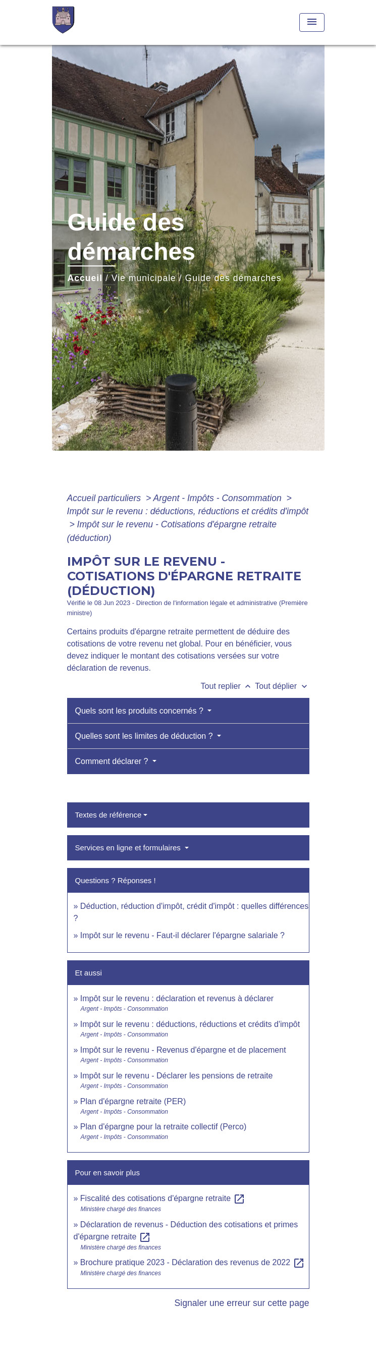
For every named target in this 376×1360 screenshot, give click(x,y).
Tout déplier (282, 686)
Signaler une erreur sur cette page (242, 1303)
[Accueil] (90, 22)
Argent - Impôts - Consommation (218, 498)
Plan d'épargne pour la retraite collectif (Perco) (163, 1126)
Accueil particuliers (105, 498)
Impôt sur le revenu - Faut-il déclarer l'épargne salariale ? (182, 935)
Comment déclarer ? (112, 761)
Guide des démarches (233, 278)
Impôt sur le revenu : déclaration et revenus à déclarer (177, 998)
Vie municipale (144, 278)
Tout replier (228, 686)
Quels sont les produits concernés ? (140, 710)
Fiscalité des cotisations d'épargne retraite (162, 1198)
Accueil (85, 278)
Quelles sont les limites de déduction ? (145, 736)
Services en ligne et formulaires (129, 847)
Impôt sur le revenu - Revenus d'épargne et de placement (183, 1050)
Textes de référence (108, 814)
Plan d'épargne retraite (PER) (133, 1101)
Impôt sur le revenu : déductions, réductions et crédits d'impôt (188, 511)
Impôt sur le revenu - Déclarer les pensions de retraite (176, 1075)
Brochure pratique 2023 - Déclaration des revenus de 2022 (192, 1262)
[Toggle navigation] (312, 22)
